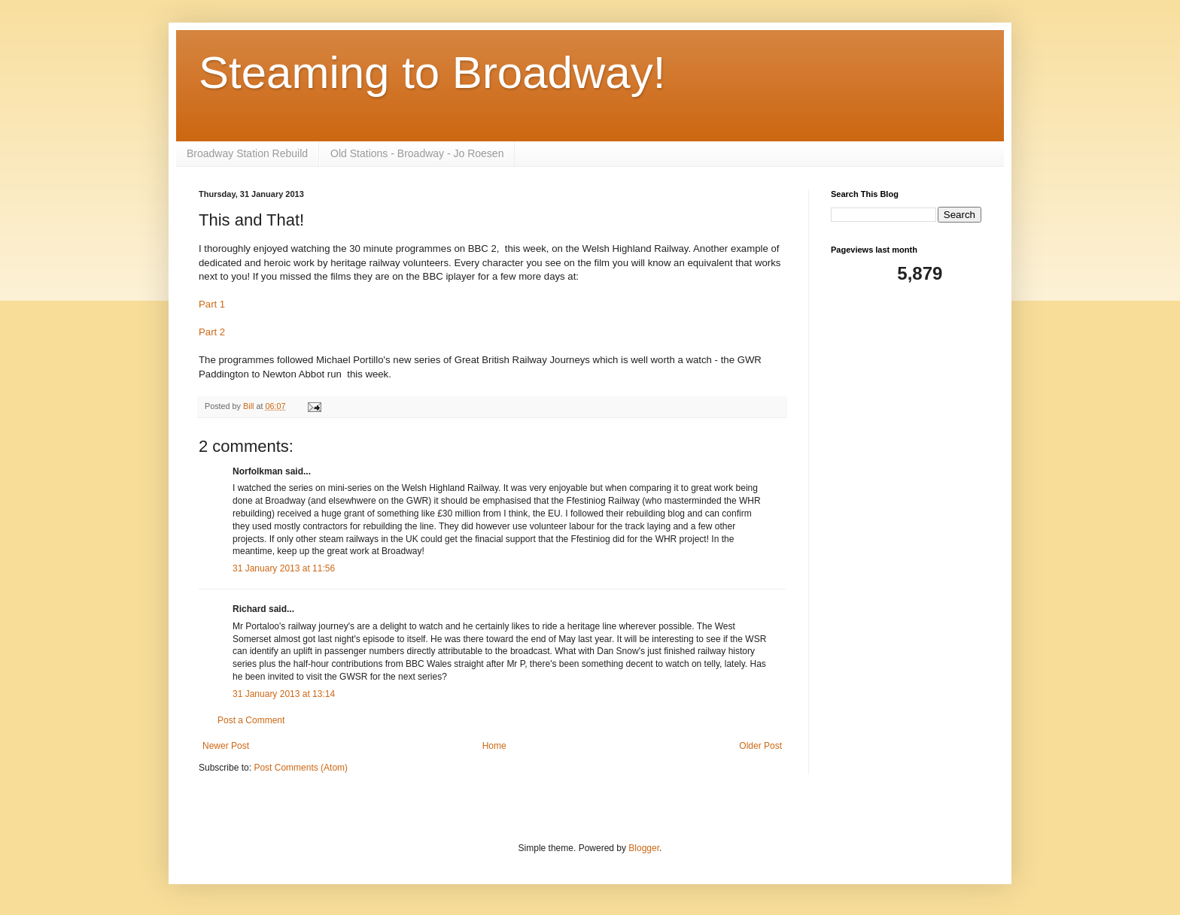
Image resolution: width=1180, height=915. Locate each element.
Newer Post (225, 746)
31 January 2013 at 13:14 (284, 694)
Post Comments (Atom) (301, 767)
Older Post (760, 746)
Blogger (643, 848)
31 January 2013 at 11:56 (284, 568)
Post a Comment (250, 720)
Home (494, 746)
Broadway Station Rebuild (247, 153)
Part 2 (212, 332)
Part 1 (212, 304)
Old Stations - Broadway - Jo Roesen (416, 153)
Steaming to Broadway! (432, 72)
